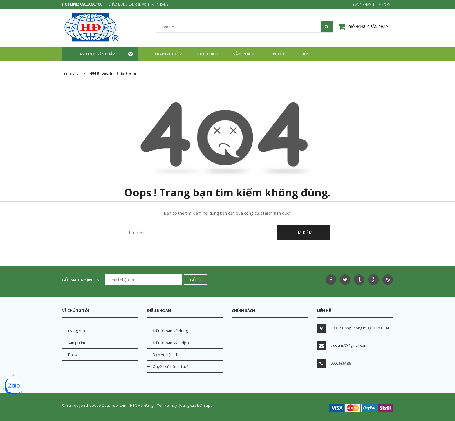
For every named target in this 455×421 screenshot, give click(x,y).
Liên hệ (308, 54)
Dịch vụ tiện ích (165, 354)
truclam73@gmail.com (349, 345)
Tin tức (73, 354)
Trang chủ (76, 330)
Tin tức (277, 54)
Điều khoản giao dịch (171, 342)
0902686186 (341, 363)
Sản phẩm (76, 342)
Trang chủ (168, 54)
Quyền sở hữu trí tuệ (170, 366)
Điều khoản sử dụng (170, 330)
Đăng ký (384, 4)
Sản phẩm (243, 54)
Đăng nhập (362, 4)
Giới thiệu (207, 54)
